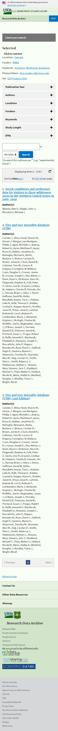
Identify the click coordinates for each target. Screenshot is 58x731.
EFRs (8, 135)
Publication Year (15, 87)
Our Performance (9, 686)
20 (37, 178)
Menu (53, 18)
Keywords (11, 119)
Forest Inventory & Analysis (15, 632)
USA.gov (5, 722)
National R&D (8, 628)
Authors (10, 95)
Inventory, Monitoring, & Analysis (32, 68)
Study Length (13, 127)
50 (41, 178)
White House (7, 726)
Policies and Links (9, 682)
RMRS (16, 62)
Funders (10, 111)
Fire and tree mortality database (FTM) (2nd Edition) (25, 396)
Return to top (9, 576)
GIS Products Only (17, 78)
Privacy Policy (8, 706)
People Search (9, 636)
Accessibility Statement (11, 702)
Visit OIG (5, 694)
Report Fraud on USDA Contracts (16, 690)
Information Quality (10, 718)
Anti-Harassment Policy (12, 714)
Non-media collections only (34, 73)
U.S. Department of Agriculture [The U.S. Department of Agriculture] (25, 11)
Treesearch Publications (13, 644)
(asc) (20, 178)
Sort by (13, 178)
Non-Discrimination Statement (15, 710)
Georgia (19, 57)
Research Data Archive (14, 18)
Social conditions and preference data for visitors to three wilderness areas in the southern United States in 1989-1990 (28, 194)
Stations (6, 640)
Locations (11, 103)
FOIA (4, 698)
